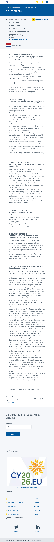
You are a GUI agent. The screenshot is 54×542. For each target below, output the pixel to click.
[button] (13, 434)
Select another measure (40, 19)
